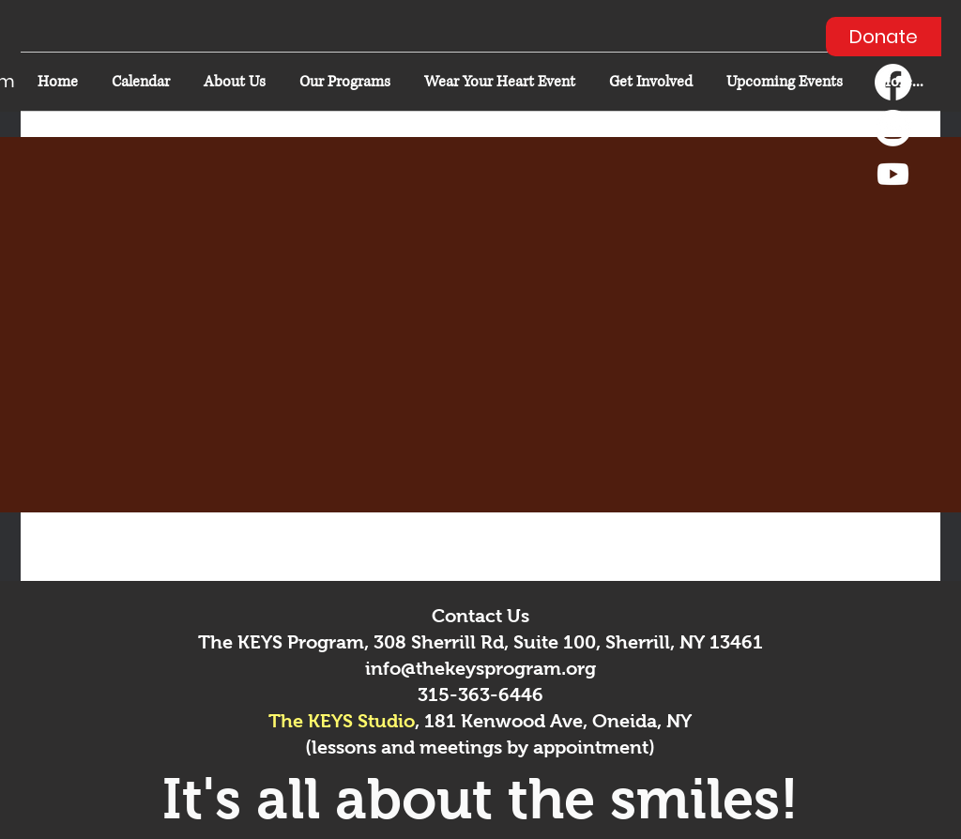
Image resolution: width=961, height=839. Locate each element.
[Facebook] (893, 82)
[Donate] (883, 36)
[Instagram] (893, 128)
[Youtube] (893, 174)
